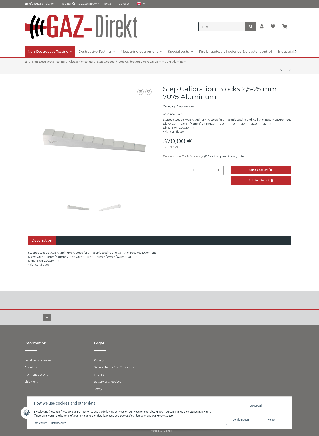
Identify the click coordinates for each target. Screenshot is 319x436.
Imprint (99, 374)
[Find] (222, 26)
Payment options (36, 374)
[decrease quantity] (168, 170)
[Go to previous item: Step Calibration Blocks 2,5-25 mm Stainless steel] (281, 70)
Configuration (241, 419)
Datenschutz (58, 423)
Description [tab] (41, 240)
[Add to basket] (261, 170)
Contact (124, 3)
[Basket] (286, 26)
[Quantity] (193, 170)
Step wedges (185, 106)
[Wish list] (273, 26)
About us (31, 367)
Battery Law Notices (107, 381)
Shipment (31, 381)
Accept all (256, 405)
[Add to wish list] (148, 92)
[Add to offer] (261, 180)
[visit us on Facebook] (47, 317)
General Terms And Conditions (114, 367)
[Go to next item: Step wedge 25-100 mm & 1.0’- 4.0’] (290, 70)
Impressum (40, 423)
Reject (271, 419)
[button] (141, 3)
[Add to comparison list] (140, 92)
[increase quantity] (218, 170)
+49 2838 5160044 (85, 3)
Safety (98, 389)
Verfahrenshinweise (38, 360)
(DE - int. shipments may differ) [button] (225, 156)
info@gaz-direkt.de (39, 3)
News (107, 3)
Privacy (99, 360)
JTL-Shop (166, 431)
